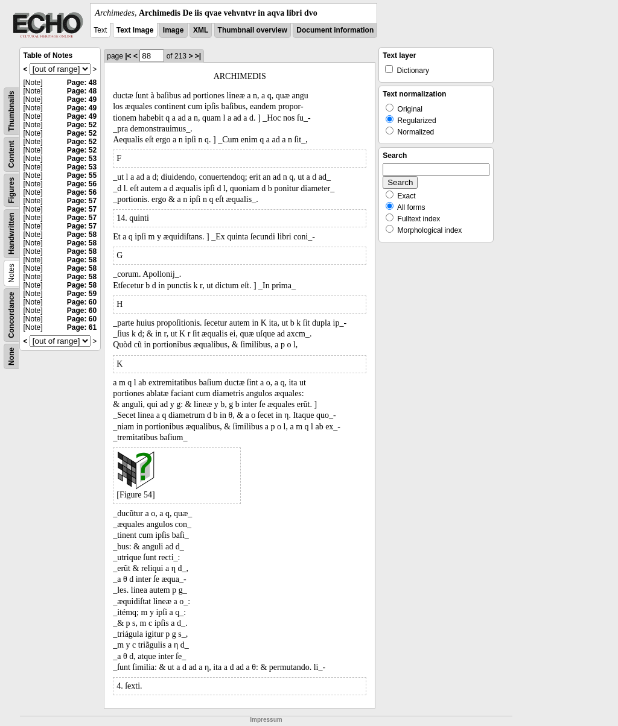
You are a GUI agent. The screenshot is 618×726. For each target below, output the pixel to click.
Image (173, 30)
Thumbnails (11, 111)
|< (128, 56)
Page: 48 (82, 82)
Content (11, 154)
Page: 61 (82, 327)
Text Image (135, 30)
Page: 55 (82, 175)
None (11, 356)
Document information (335, 30)
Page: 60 (82, 302)
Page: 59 (82, 293)
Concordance (11, 315)
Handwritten (11, 233)
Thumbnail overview (252, 30)
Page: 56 (82, 184)
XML (200, 30)
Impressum (266, 719)
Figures (11, 190)
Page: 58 (82, 234)
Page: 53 (82, 158)
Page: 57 (82, 201)
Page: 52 (82, 125)
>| (198, 56)
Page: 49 (82, 99)
